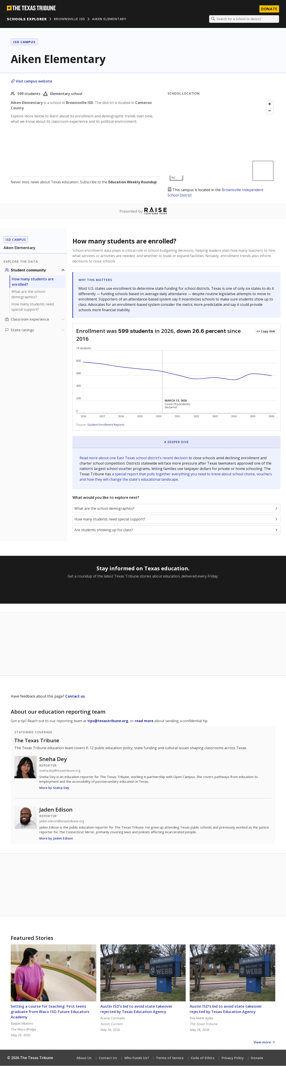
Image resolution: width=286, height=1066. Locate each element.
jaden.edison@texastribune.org (61, 821)
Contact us (75, 696)
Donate (257, 1058)
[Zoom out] (269, 111)
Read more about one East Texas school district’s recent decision (134, 458)
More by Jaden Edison (56, 838)
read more (144, 721)
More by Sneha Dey (54, 788)
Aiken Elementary (109, 19)
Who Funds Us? (136, 1058)
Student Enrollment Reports (105, 425)
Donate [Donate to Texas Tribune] (269, 8)
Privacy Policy (233, 1058)
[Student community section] (35, 270)
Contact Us (108, 1058)
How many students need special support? (32, 307)
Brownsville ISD (69, 19)
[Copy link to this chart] (266, 331)
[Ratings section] (35, 330)
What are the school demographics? (28, 294)
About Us (84, 1058)
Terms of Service (170, 1058)
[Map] (221, 141)
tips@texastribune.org (107, 721)
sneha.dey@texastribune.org (59, 771)
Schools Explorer (27, 19)
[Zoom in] (269, 104)
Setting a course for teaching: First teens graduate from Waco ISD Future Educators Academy (50, 1012)
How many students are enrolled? (33, 282)
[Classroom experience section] (35, 319)
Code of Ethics (202, 1058)
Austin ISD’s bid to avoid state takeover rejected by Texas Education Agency (136, 1009)
